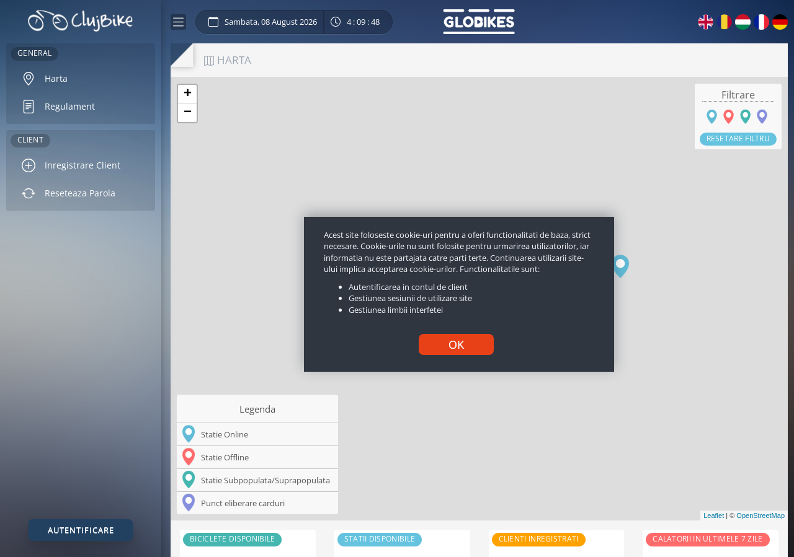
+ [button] (188, 94)
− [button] (188, 112)
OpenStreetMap (760, 515)
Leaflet (713, 515)
